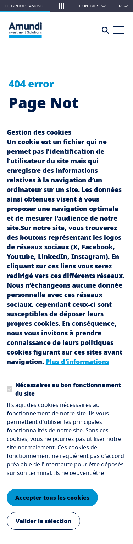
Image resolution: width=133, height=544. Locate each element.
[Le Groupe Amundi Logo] (25, 30)
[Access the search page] (105, 30)
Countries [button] (93, 6)
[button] (61, 6)
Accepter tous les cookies (52, 503)
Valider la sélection (43, 526)
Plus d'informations (77, 367)
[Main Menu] (118, 30)
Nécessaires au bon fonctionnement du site (68, 394)
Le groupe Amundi (24, 6)
